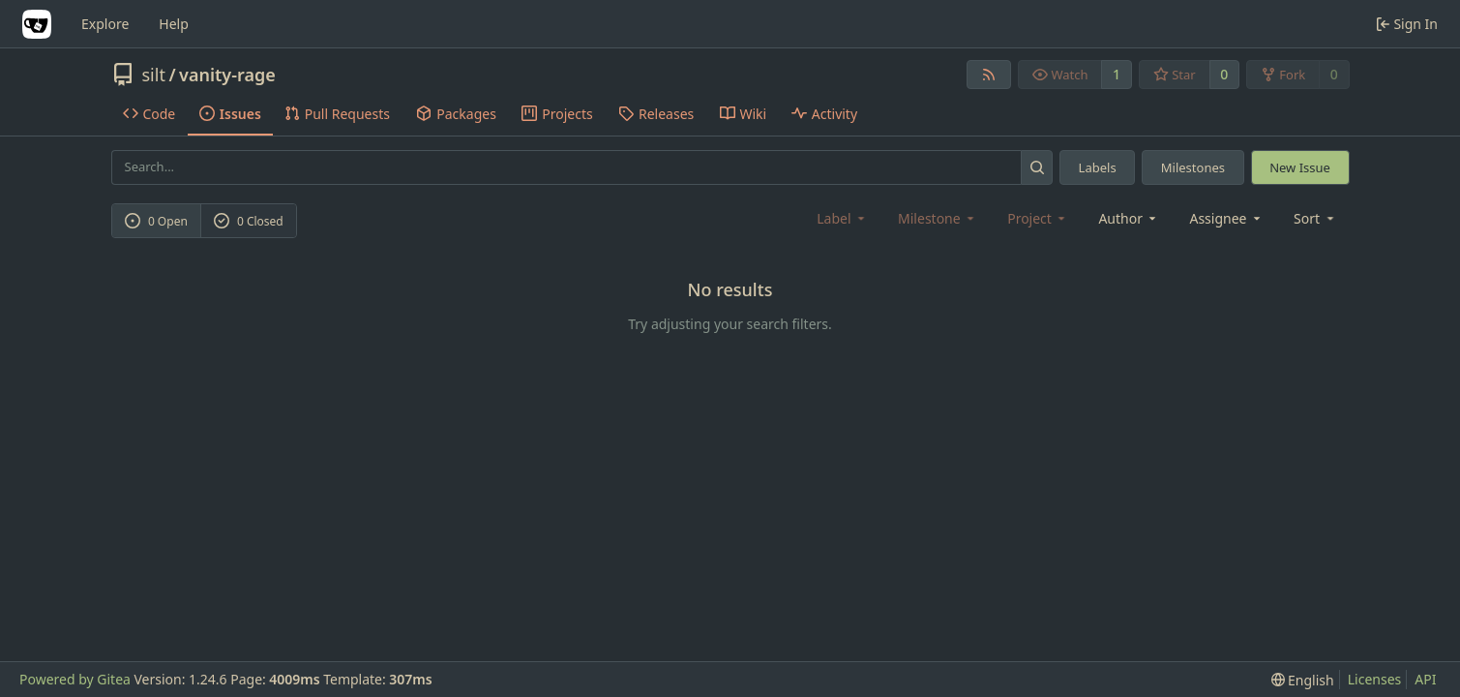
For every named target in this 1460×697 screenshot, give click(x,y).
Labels (1098, 167)
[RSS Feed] (989, 74)
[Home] (37, 24)
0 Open (156, 221)
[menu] (1315, 218)
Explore (105, 24)
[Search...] (1037, 167)
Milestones (1193, 167)
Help (174, 24)
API (1425, 679)
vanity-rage (227, 74)
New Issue (1299, 167)
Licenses (1375, 679)
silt (153, 74)
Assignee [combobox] (1226, 218)
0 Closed (248, 221)
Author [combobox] (1128, 218)
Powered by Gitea (75, 679)
